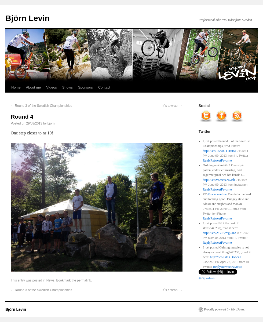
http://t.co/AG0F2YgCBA (219, 233)
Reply (217, 267)
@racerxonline (217, 194)
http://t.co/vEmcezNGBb (219, 180)
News (50, 280)
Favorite (236, 267)
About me (33, 87)
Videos (51, 87)
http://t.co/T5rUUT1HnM (219, 151)
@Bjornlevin (207, 278)
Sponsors (85, 87)
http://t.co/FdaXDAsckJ (225, 257)
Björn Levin (27, 18)
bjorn (51, 123)
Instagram (240, 184)
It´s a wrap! (172, 106)
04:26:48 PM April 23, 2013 (221, 262)
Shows (67, 87)
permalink (84, 280)
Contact (104, 87)
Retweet (226, 267)
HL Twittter (241, 155)
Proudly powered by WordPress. (224, 309)
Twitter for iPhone (214, 213)
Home (16, 87)
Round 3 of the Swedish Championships (41, 106)
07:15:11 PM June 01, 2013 (221, 208)
